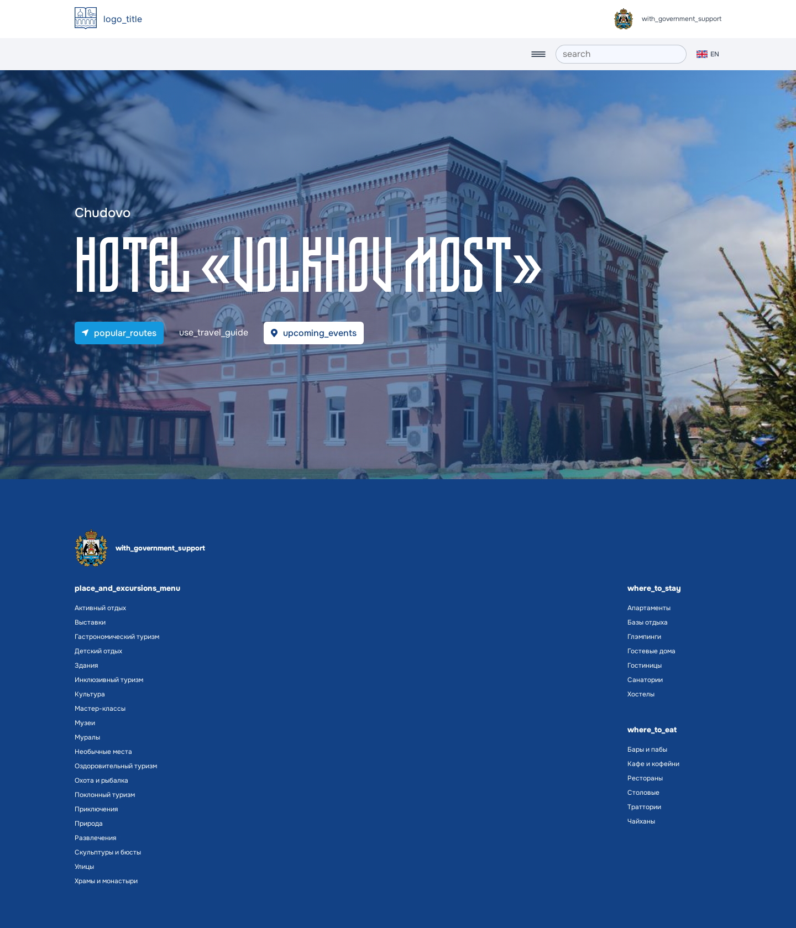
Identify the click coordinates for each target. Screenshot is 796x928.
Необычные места (103, 751)
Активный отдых (100, 608)
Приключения (96, 809)
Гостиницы (644, 665)
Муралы (87, 737)
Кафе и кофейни (653, 763)
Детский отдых (98, 651)
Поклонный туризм (105, 794)
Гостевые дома (651, 651)
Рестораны (645, 778)
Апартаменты (649, 608)
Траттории (644, 807)
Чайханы (641, 821)
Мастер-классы (100, 708)
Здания (86, 665)
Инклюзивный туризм (109, 679)
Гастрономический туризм (117, 636)
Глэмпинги (644, 636)
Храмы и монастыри (106, 881)
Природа (89, 823)
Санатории (645, 679)
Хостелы (640, 694)
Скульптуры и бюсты (108, 852)
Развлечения (95, 837)
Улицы (84, 866)
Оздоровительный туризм (116, 766)
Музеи (85, 723)
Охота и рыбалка (101, 780)
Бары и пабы (647, 749)
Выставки (90, 622)
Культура (90, 694)
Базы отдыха (647, 622)
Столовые (643, 792)
